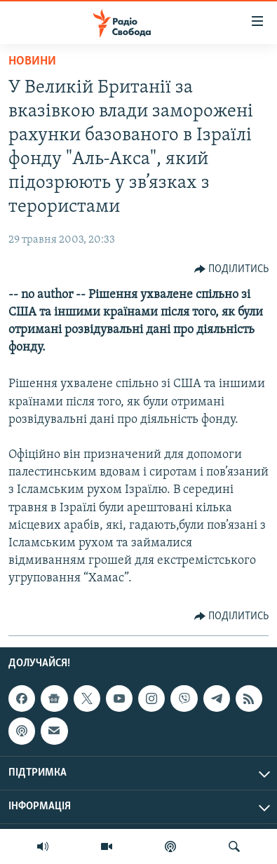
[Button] (231, 269)
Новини (32, 61)
